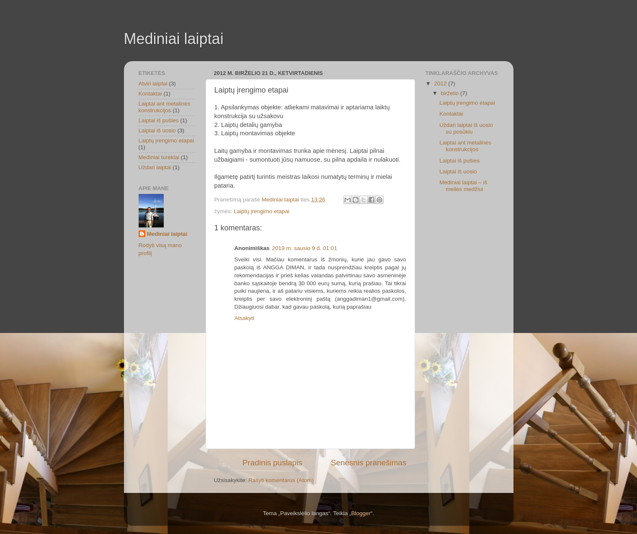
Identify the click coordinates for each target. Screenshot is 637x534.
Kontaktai (150, 93)
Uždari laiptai (155, 167)
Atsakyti (244, 318)
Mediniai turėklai (159, 157)
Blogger (361, 513)
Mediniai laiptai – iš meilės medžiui (463, 185)
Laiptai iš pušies (159, 120)
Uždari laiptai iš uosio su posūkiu (466, 128)
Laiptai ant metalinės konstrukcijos (165, 107)
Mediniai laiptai (174, 38)
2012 (441, 83)
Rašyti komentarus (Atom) (281, 480)
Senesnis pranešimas (369, 462)
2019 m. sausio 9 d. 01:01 (304, 248)
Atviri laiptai (153, 83)
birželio (451, 93)
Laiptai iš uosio (157, 130)
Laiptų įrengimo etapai (261, 211)
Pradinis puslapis (272, 462)
